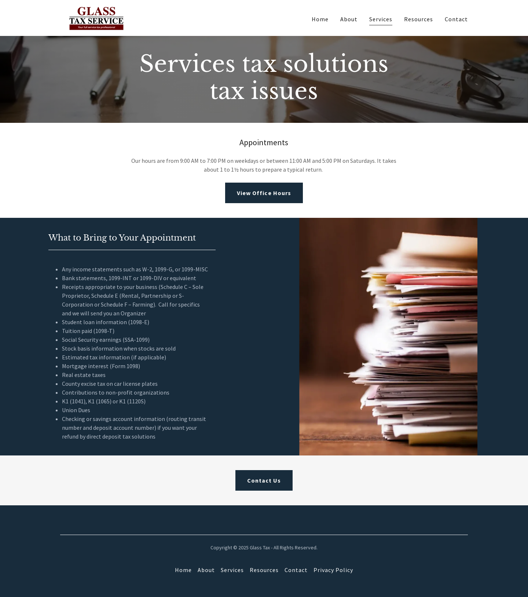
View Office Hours (264, 193)
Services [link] (380, 19)
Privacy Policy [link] (333, 570)
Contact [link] (456, 19)
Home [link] (320, 19)
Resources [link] (418, 19)
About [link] (349, 19)
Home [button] (183, 570)
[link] (96, 17)
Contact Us (264, 480)
